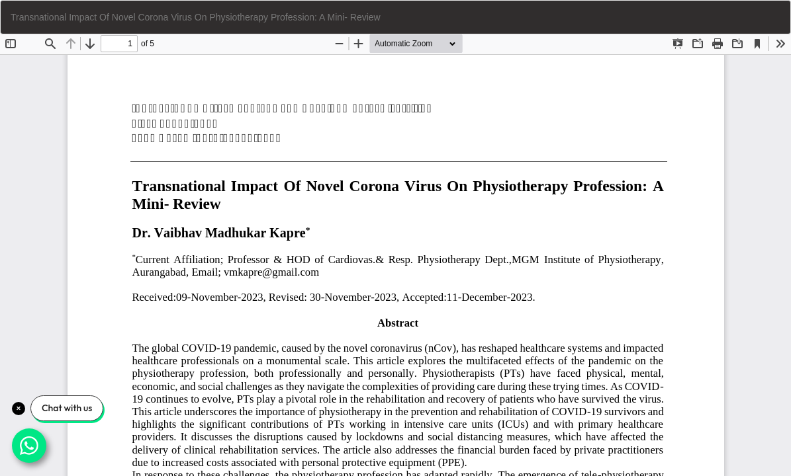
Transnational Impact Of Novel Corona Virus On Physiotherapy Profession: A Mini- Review (196, 17)
